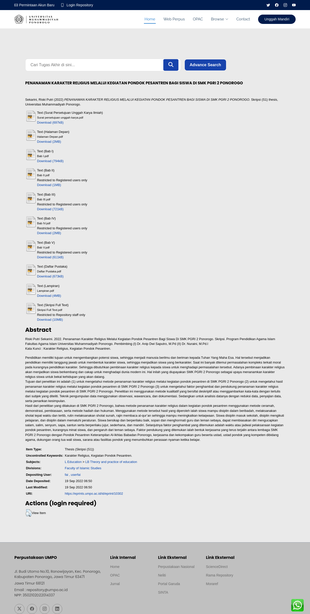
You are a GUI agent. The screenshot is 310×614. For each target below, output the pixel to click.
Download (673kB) (50, 276)
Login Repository (80, 5)
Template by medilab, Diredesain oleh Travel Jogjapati (127, 596)
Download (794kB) (50, 161)
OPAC (198, 19)
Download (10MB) (50, 319)
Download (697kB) (50, 122)
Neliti (162, 575)
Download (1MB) (49, 185)
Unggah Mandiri (276, 19)
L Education (73, 462)
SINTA (163, 592)
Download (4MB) (49, 296)
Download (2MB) (49, 141)
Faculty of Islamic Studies (83, 468)
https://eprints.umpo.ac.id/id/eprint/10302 (94, 493)
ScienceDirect (217, 566)
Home (149, 19)
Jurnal (115, 584)
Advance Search (205, 65)
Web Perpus (174, 19)
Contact (243, 19)
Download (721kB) (50, 209)
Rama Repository (219, 575)
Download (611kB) (50, 257)
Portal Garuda (169, 584)
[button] (28, 513)
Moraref (212, 584)
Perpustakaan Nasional (176, 566)
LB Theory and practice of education (111, 462)
